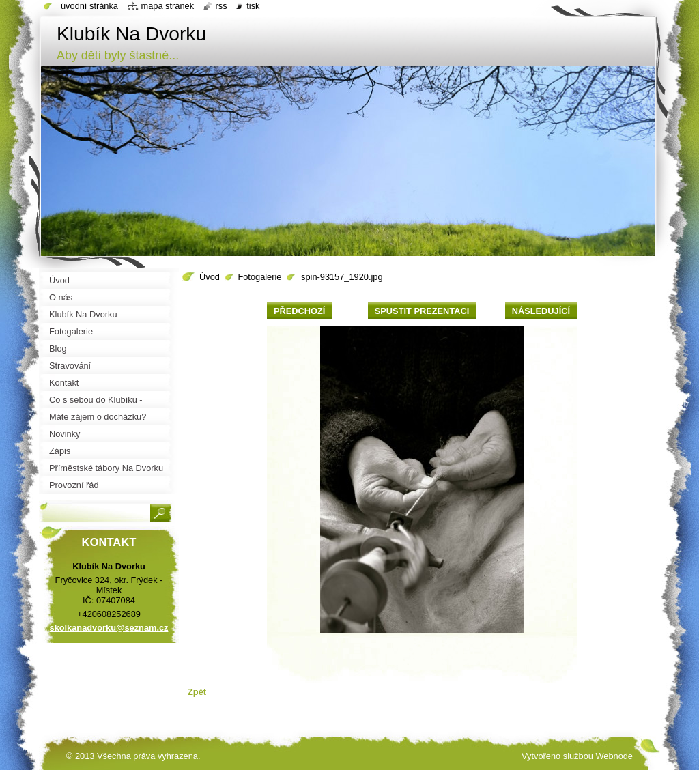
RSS (221, 6)
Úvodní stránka (89, 6)
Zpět (197, 692)
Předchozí (299, 311)
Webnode (614, 756)
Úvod (209, 277)
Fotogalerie (259, 277)
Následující (541, 311)
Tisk (252, 6)
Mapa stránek (168, 6)
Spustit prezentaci (422, 311)
